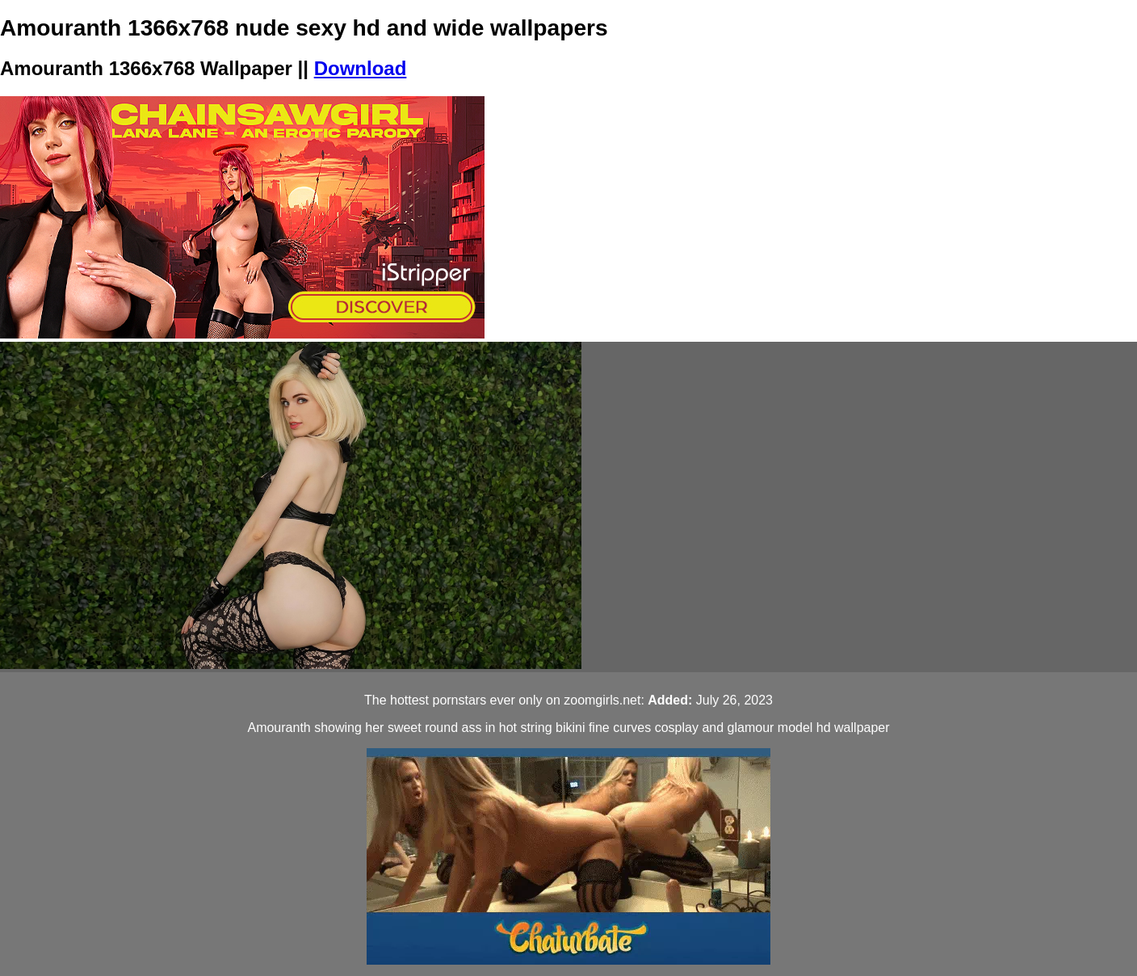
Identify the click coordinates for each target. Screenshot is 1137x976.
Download (360, 68)
